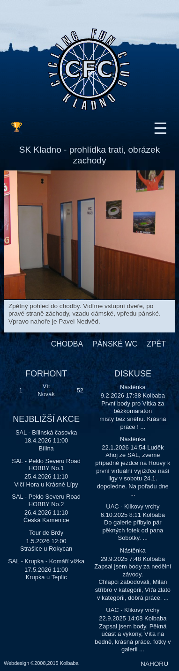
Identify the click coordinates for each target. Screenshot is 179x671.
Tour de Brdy (46, 532)
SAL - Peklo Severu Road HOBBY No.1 (46, 464)
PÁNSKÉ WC (114, 344)
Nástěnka (133, 387)
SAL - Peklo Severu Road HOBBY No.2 (46, 500)
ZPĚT (156, 344)
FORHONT (46, 373)
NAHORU (154, 663)
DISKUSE (132, 373)
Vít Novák (46, 390)
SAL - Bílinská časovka (46, 432)
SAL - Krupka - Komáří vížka (46, 561)
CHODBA (67, 344)
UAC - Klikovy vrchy (132, 506)
